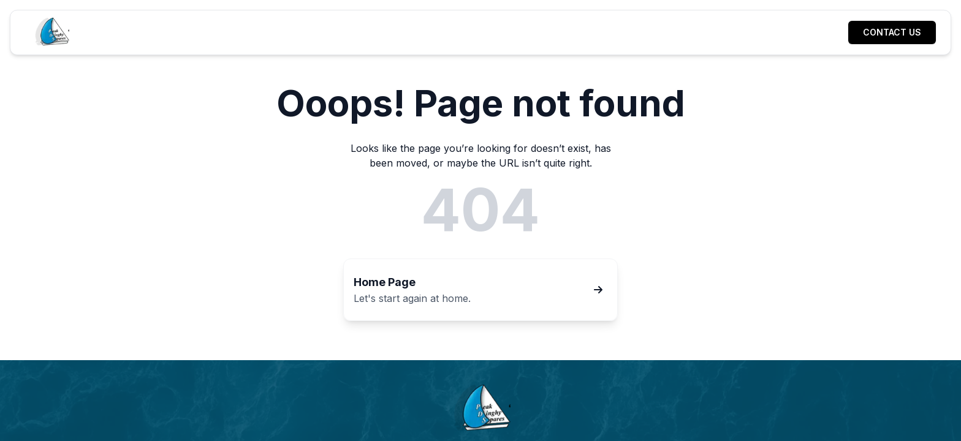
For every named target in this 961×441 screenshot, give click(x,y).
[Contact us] (892, 32)
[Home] (51, 32)
